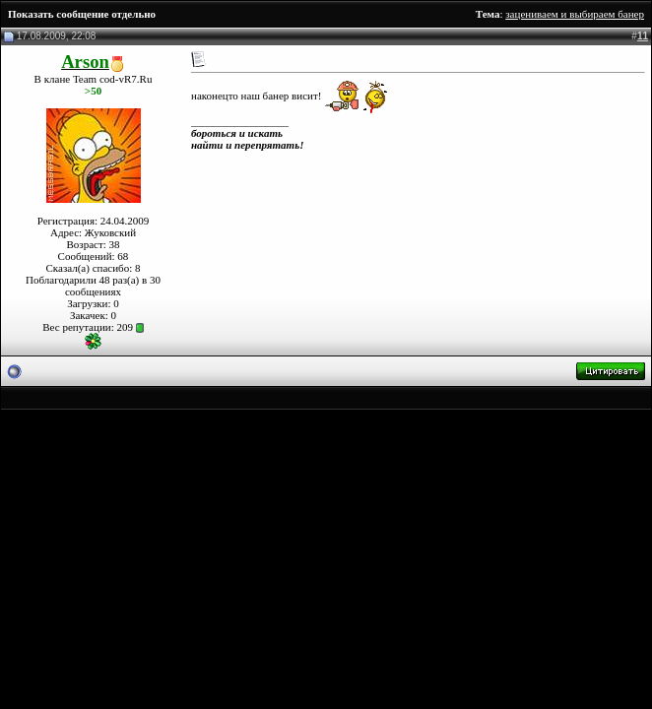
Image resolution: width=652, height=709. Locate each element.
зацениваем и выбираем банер (574, 14)
